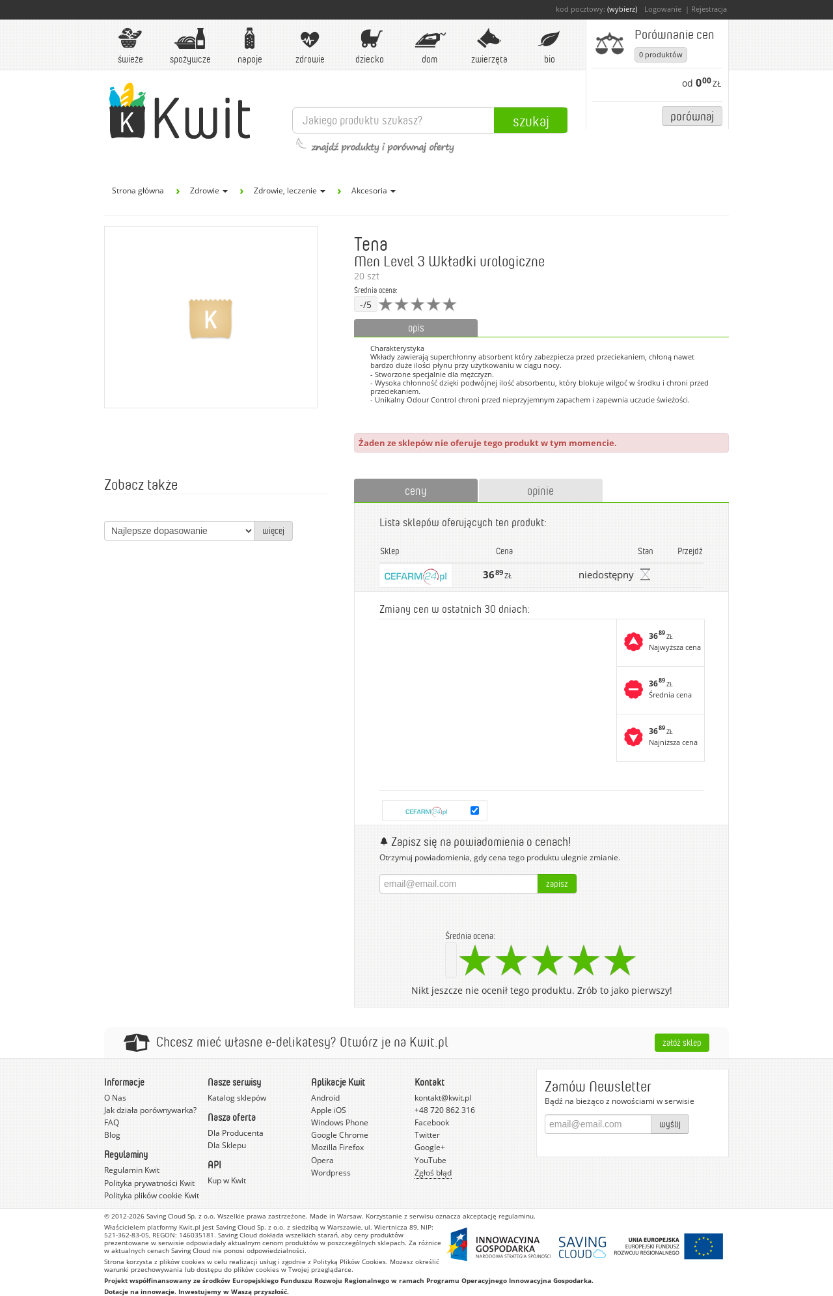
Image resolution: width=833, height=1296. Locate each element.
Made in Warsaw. (337, 1215)
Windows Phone (339, 1122)
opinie (540, 490)
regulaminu (516, 1215)
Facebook (432, 1122)
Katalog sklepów (237, 1097)
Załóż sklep (682, 1042)
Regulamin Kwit (131, 1170)
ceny (416, 490)
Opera (322, 1160)
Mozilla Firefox (337, 1147)
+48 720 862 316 (445, 1110)
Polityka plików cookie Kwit (151, 1195)
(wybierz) (622, 9)
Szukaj (531, 120)
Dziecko (369, 46)
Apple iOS (328, 1110)
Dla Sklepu (227, 1145)
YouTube (430, 1160)
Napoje (250, 46)
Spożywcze (190, 46)
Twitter (427, 1134)
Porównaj (692, 115)
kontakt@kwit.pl (443, 1097)
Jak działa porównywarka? (150, 1110)
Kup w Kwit (227, 1180)
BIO (549, 46)
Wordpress (331, 1172)
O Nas (115, 1097)
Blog (112, 1134)
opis (416, 327)
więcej (273, 530)
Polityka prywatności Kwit (149, 1183)
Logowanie (662, 9)
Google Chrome (339, 1134)
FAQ (111, 1122)
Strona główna (138, 190)
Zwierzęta (489, 46)
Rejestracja (709, 9)
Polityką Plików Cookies (349, 1261)
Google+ (430, 1147)
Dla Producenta (236, 1132)
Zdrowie (310, 46)
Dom (429, 46)
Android (325, 1097)
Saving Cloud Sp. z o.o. (180, 1215)
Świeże (130, 46)
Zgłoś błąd (433, 1172)
